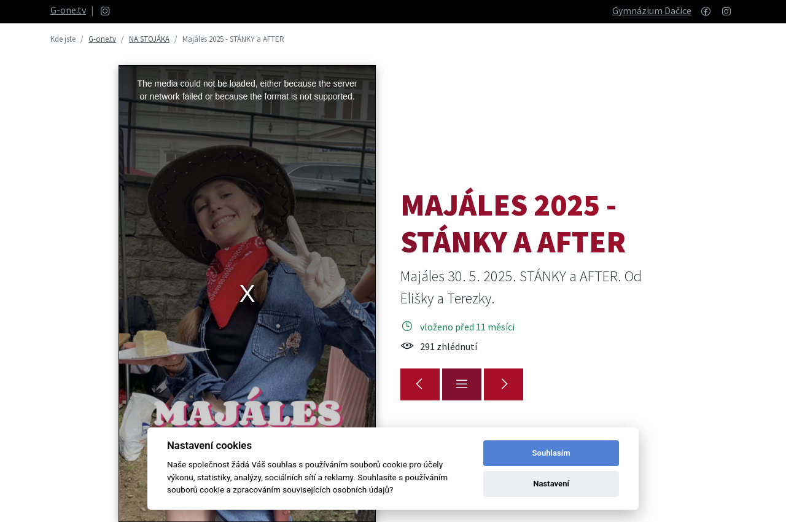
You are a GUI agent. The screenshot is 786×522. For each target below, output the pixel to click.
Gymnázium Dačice (651, 10)
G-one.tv (68, 10)
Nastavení (551, 483)
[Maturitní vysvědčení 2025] (420, 384)
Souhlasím (551, 453)
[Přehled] (461, 384)
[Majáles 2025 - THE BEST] (503, 384)
